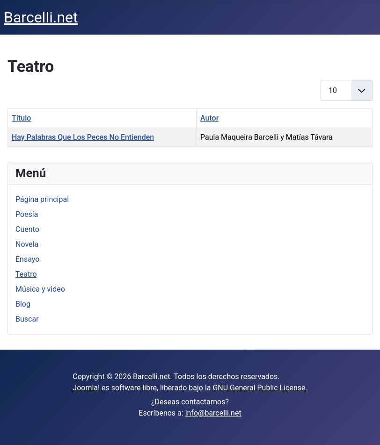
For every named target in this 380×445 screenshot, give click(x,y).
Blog (22, 304)
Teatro (26, 274)
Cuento (27, 229)
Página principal (42, 199)
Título (21, 118)
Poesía (26, 214)
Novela (26, 244)
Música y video (40, 289)
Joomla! (86, 387)
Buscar (27, 319)
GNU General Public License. (259, 387)
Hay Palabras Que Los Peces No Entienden (83, 137)
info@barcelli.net (213, 413)
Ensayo (27, 259)
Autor (209, 118)
